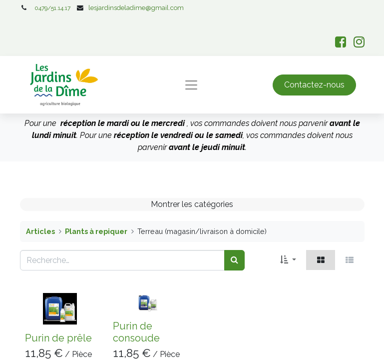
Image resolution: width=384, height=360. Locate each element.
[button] (288, 260)
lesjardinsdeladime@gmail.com (136, 8)
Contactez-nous (314, 85)
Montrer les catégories (192, 204)
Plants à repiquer (96, 231)
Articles (40, 231)
